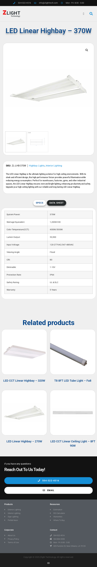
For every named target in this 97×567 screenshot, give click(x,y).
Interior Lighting (54, 165)
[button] (83, 13)
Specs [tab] (39, 203)
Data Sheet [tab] (57, 203)
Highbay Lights (37, 165)
